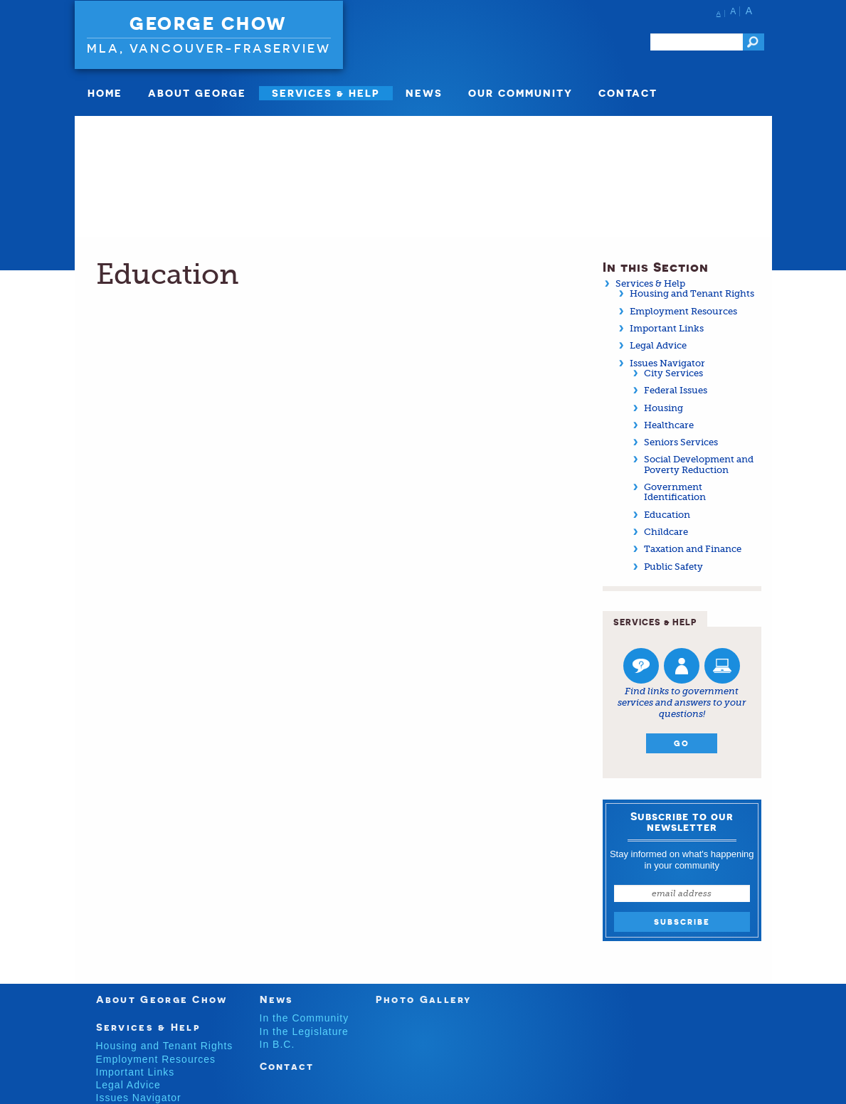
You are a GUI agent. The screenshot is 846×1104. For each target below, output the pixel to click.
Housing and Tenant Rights (692, 293)
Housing (663, 408)
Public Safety (673, 566)
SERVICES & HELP (326, 93)
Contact (627, 93)
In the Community (304, 1018)
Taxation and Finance (692, 548)
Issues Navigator (667, 363)
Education (667, 514)
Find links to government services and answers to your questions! (682, 702)
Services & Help (650, 283)
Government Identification (675, 492)
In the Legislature (304, 1031)
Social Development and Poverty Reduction (699, 464)
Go (681, 743)
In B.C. (277, 1044)
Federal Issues (675, 390)
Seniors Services (681, 442)
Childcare (666, 531)
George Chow (208, 23)
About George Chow (162, 999)
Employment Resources (683, 311)
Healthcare (669, 425)
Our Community (520, 93)
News (424, 93)
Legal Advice (658, 345)
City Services (673, 373)
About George (197, 93)
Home (105, 93)
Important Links (667, 328)
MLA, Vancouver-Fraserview (209, 48)
